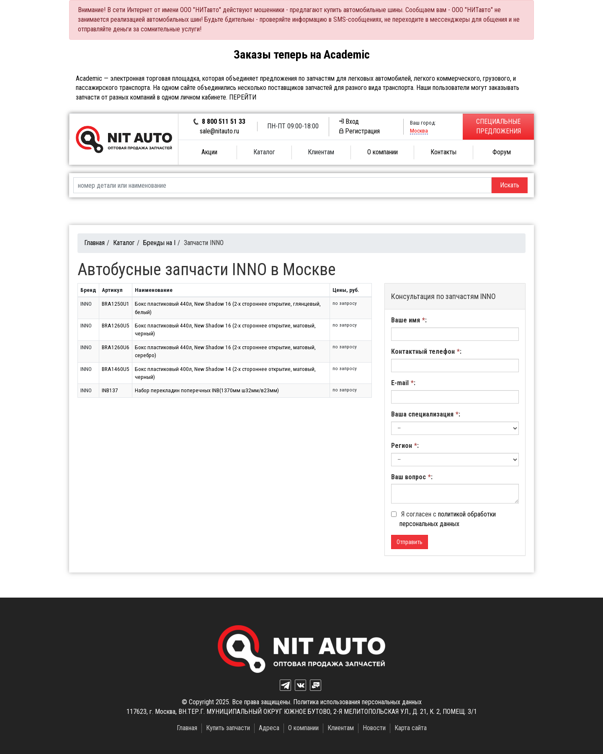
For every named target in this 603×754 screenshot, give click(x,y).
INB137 (110, 390)
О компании (382, 152)
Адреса (269, 728)
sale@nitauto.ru (219, 131)
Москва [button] (419, 130)
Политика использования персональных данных (357, 702)
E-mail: (403, 383)
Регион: (405, 446)
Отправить (410, 542)
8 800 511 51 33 (223, 121)
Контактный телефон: (426, 351)
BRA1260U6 (115, 347)
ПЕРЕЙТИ (242, 97)
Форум (501, 152)
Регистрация (359, 131)
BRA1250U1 (115, 303)
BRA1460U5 (115, 368)
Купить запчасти (228, 728)
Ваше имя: (409, 320)
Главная (94, 243)
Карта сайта (410, 728)
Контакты (443, 152)
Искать (509, 185)
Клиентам (321, 152)
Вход (349, 121)
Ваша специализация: (425, 414)
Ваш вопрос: (412, 477)
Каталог (264, 152)
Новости (374, 728)
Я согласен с (443, 519)
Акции (209, 152)
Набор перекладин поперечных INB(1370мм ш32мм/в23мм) (207, 390)
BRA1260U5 (115, 325)
